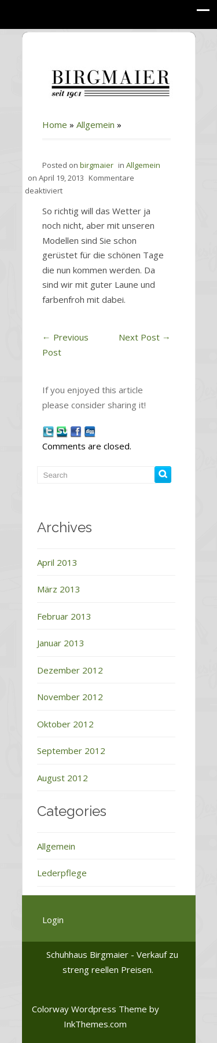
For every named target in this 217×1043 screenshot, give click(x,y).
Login (53, 919)
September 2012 (71, 750)
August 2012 (62, 778)
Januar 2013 (60, 643)
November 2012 (70, 696)
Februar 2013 (64, 616)
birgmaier (96, 165)
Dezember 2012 (70, 670)
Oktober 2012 (65, 724)
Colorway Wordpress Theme (89, 1009)
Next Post (145, 337)
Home (54, 124)
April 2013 (57, 562)
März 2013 (58, 589)
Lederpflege (62, 873)
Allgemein (95, 124)
